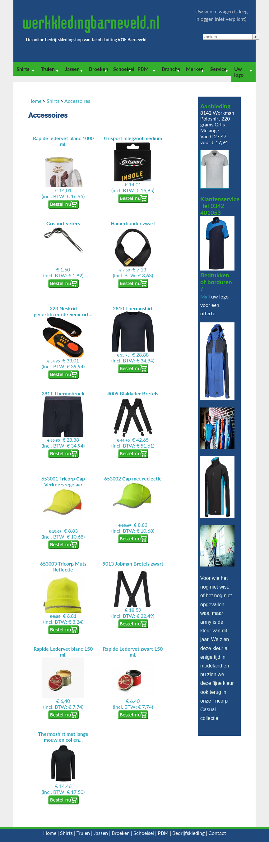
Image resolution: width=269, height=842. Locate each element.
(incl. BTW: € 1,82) (63, 249)
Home (34, 101)
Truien (48, 69)
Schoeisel (123, 69)
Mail (205, 296)
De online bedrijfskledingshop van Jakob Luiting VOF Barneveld (86, 39)
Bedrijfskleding (188, 833)
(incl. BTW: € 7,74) (63, 678)
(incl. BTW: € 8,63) (133, 249)
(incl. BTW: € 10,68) (63, 507)
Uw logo (238, 72)
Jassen (72, 69)
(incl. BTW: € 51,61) (133, 419)
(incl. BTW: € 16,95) (63, 167)
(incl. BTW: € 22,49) (133, 590)
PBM (143, 69)
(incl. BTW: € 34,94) (133, 334)
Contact (217, 833)
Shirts (22, 69)
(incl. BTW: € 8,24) (63, 593)
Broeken (98, 69)
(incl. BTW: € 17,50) (63, 763)
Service (218, 69)
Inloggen (204, 19)
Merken (195, 69)
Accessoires (77, 101)
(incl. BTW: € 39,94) (63, 337)
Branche (171, 69)
